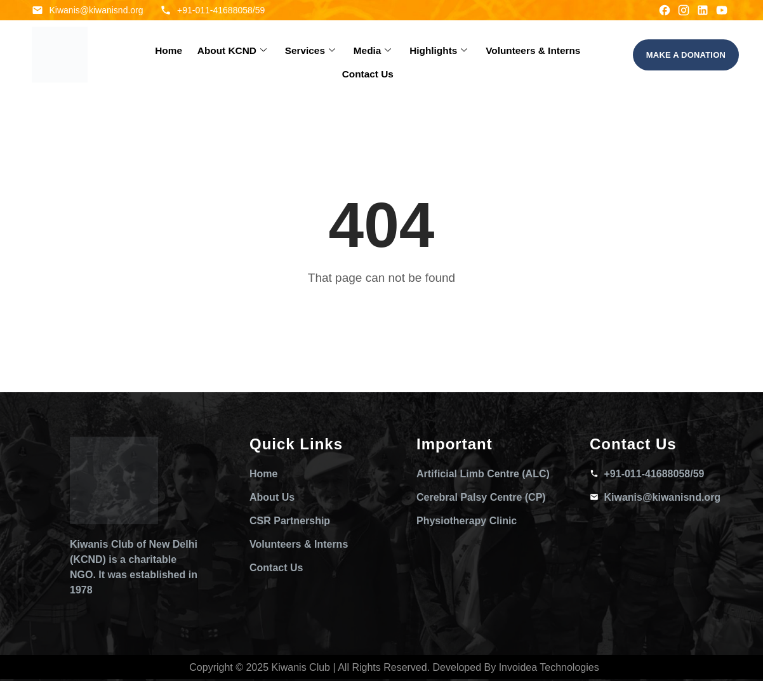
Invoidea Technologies (549, 667)
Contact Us (577, 55)
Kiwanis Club (301, 667)
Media (341, 55)
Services (282, 55)
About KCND (208, 55)
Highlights (404, 55)
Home (146, 55)
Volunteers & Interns (493, 55)
